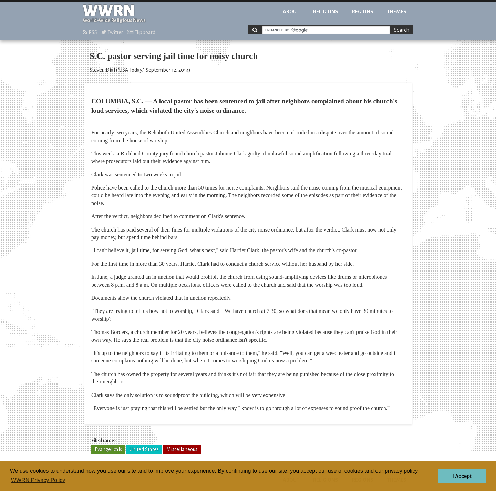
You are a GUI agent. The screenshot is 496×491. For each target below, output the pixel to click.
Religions (325, 11)
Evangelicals (108, 449)
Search (401, 30)
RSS (90, 32)
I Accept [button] (461, 476)
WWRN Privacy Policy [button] (38, 480)
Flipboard (141, 32)
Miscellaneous (181, 449)
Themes (396, 11)
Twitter (112, 32)
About (291, 11)
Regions (362, 11)
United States (144, 449)
